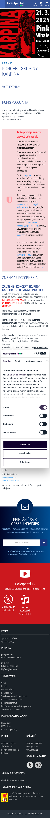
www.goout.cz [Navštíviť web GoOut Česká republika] (32, 749)
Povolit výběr (25, 453)
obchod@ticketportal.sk (11, 657)
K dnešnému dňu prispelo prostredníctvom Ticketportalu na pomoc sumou (26, 796)
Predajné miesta (7, 689)
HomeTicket (6, 722)
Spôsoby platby (7, 641)
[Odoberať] (43, 542)
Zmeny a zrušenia (8, 743)
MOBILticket (6, 726)
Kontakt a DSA (7, 692)
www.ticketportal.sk (25, 254)
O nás (3, 682)
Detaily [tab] (18, 361)
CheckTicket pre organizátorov (13, 780)
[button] (41, 4)
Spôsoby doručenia (9, 638)
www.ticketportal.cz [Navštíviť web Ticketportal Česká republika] (34, 743)
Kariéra (4, 686)
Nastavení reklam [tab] (34, 361)
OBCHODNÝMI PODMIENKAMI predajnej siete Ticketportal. (25, 552)
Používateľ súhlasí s (25, 552)
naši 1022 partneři (17, 375)
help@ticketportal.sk (9, 665)
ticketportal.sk (27, 175)
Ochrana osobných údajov (12, 699)
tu (42, 267)
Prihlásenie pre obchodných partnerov (16, 706)
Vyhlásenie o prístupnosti (11, 709)
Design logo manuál (9, 702)
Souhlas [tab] (7, 361)
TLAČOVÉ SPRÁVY (9, 477)
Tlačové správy (7, 746)
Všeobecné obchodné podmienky (14, 696)
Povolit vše (25, 444)
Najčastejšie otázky (9, 669)
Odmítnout (25, 462)
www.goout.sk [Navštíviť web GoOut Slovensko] (32, 746)
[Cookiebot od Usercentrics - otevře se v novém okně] (35, 353)
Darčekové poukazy (9, 729)
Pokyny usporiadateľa (10, 749)
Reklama (4, 753)
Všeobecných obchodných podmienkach (27, 206)
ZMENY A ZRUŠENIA (10, 480)
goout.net (21, 234)
